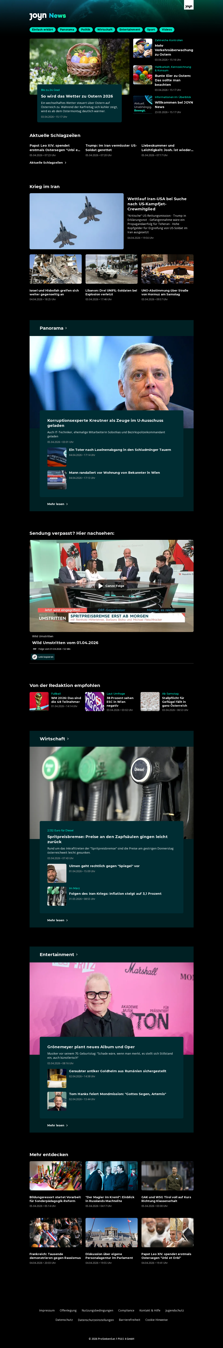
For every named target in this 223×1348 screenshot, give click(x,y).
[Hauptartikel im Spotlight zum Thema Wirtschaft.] (54, 739)
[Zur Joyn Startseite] (189, 5)
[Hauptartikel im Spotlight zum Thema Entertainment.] (59, 954)
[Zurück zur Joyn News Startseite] (48, 16)
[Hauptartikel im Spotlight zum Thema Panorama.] (53, 328)
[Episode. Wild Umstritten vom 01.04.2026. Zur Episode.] (112, 595)
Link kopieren (42, 656)
